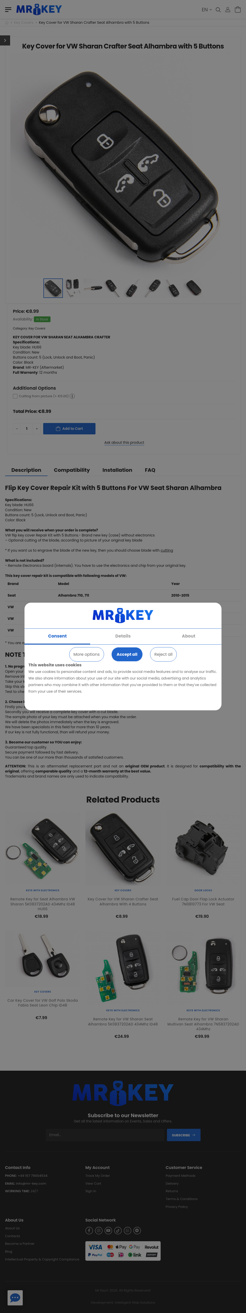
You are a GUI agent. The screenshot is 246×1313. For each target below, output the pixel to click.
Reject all (163, 654)
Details (123, 636)
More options (86, 654)
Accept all (127, 654)
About (188, 636)
